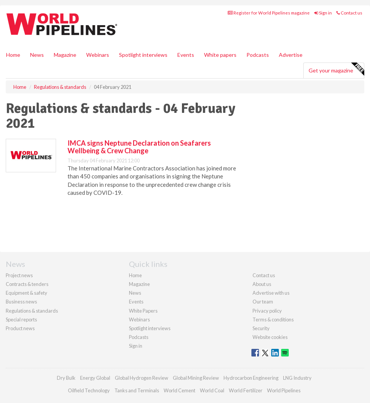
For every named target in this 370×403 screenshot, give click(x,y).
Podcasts (257, 54)
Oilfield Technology (89, 390)
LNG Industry (297, 378)
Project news (19, 275)
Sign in (323, 12)
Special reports (21, 319)
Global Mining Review (196, 378)
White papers (220, 54)
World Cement (179, 390)
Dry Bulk (66, 378)
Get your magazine (336, 69)
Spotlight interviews (143, 54)
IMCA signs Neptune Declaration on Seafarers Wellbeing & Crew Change (139, 147)
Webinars (97, 54)
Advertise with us (271, 293)
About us (262, 284)
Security (261, 328)
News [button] (37, 54)
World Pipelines (284, 390)
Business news (21, 302)
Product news (20, 328)
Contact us (349, 12)
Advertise (290, 54)
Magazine (65, 54)
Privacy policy (267, 311)
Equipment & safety (26, 293)
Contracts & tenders (27, 284)
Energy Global (95, 378)
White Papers (143, 311)
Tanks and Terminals (136, 390)
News (135, 293)
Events (185, 54)
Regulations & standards (32, 311)
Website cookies (270, 337)
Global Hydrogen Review (141, 378)
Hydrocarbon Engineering (251, 378)
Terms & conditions (273, 319)
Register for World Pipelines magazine (269, 12)
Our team (263, 302)
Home (13, 54)
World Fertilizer (245, 390)
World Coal (212, 390)
